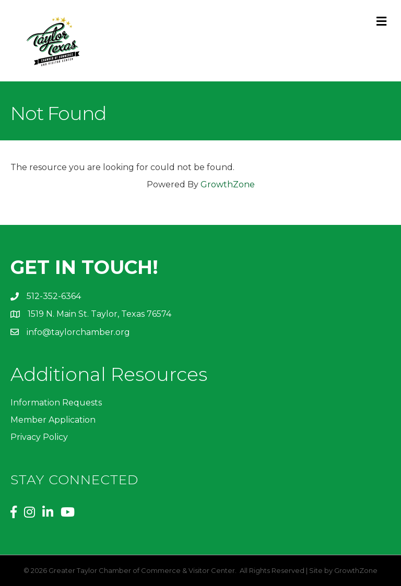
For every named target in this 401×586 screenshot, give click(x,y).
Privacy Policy (39, 437)
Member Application (53, 420)
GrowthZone (227, 184)
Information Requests (56, 403)
